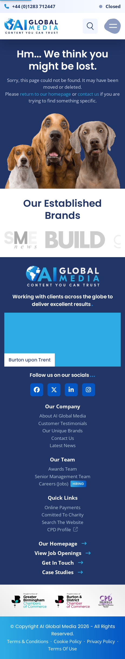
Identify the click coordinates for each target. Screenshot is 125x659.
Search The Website (62, 522)
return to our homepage (45, 94)
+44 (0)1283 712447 (33, 6)
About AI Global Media (62, 416)
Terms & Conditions (27, 641)
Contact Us (62, 438)
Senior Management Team (62, 476)
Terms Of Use (62, 649)
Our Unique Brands (62, 430)
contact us (88, 94)
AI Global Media (58, 626)
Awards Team (62, 469)
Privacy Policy (101, 641)
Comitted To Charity (63, 515)
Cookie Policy (68, 641)
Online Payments (62, 507)
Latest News (63, 445)
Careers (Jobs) (53, 484)
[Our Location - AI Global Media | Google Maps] (62, 340)
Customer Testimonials (62, 423)
